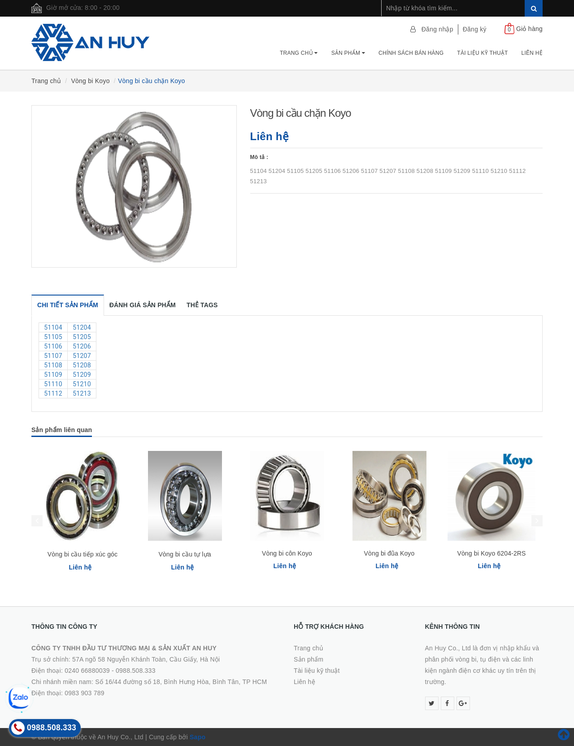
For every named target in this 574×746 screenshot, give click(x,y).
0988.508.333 (136, 670)
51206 (82, 346)
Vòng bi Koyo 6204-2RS (491, 553)
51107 (53, 355)
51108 (53, 365)
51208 (82, 365)
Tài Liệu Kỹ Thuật (482, 53)
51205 (82, 336)
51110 (53, 384)
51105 (53, 336)
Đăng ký (475, 29)
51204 (82, 327)
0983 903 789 (84, 693)
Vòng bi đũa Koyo (389, 553)
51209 (82, 374)
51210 (82, 384)
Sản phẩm (348, 53)
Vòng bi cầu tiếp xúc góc (82, 554)
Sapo (197, 737)
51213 (82, 393)
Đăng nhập (437, 29)
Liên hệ (532, 53)
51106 (53, 346)
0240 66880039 (87, 670)
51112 (53, 393)
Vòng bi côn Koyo (287, 553)
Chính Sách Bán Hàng (411, 53)
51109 (53, 374)
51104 (53, 327)
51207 (82, 355)
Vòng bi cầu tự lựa (184, 554)
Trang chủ (299, 53)
